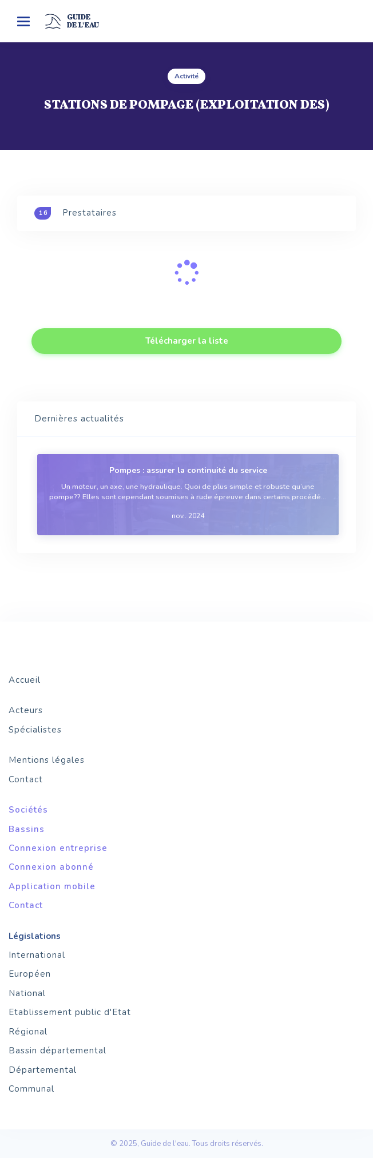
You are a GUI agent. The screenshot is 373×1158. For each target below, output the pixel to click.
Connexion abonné (51, 867)
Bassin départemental (57, 1050)
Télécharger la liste (186, 341)
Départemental (43, 1070)
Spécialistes (35, 729)
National (27, 993)
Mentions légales (47, 760)
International (37, 955)
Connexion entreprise (58, 848)
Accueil (25, 680)
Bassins (27, 829)
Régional (28, 1031)
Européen (30, 974)
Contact (26, 779)
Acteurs (26, 710)
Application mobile (52, 886)
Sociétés (28, 809)
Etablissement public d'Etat (70, 1012)
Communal (31, 1089)
